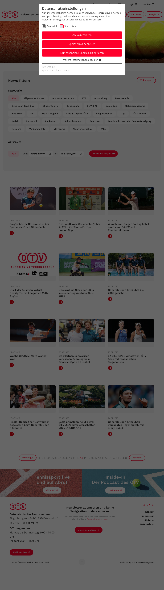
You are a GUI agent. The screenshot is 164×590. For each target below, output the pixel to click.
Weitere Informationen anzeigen (82, 59)
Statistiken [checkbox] (70, 26)
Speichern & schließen (82, 44)
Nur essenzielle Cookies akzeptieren (82, 53)
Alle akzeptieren (82, 35)
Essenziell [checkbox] (52, 26)
